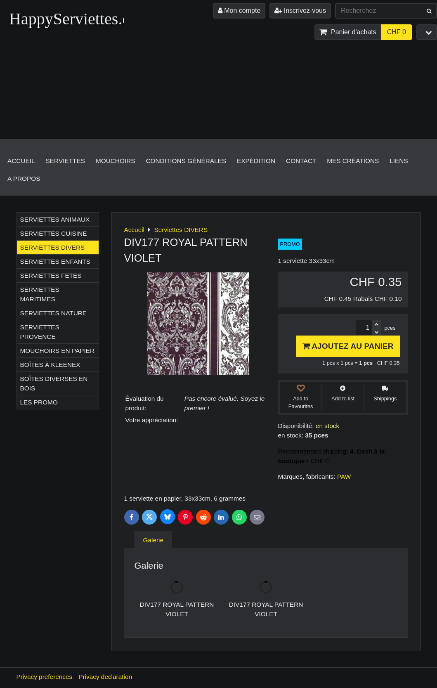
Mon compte (239, 10)
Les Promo (39, 402)
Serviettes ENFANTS (55, 261)
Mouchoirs (115, 160)
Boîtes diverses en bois (54, 383)
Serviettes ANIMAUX (55, 219)
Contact (301, 160)
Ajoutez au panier (348, 346)
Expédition (256, 160)
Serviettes (65, 160)
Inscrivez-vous (300, 10)
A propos (23, 178)
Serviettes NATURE (53, 313)
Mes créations (353, 160)
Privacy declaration (105, 676)
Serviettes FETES (51, 275)
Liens (399, 160)
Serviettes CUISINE (53, 233)
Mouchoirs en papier (57, 350)
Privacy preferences (45, 676)
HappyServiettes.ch (73, 18)
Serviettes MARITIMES (39, 294)
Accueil (21, 160)
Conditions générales (186, 160)
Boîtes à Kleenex (50, 364)
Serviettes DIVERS (52, 247)
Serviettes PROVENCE (39, 332)
